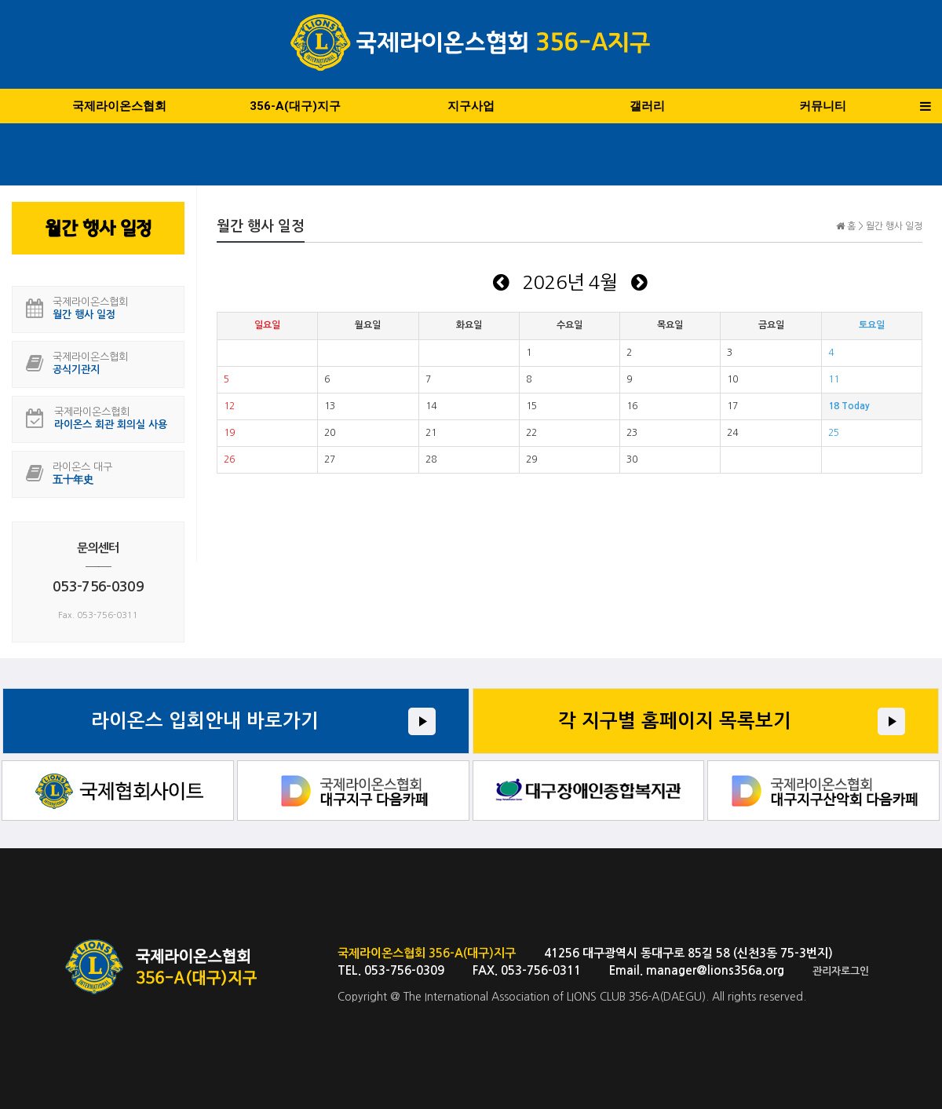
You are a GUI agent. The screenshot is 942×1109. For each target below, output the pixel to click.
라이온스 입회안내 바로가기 (205, 721)
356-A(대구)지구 (295, 106)
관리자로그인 (840, 971)
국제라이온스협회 (119, 106)
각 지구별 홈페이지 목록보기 (674, 721)
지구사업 (471, 106)
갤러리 (647, 106)
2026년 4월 (570, 282)
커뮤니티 (822, 106)
